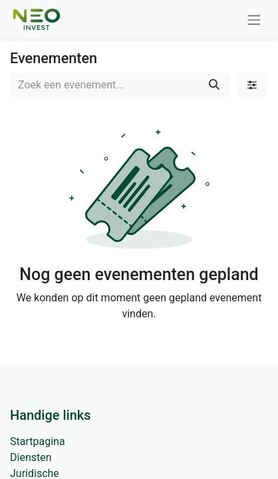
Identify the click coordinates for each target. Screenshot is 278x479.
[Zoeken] (214, 85)
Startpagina (37, 441)
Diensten (31, 457)
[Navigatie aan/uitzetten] (254, 19)
